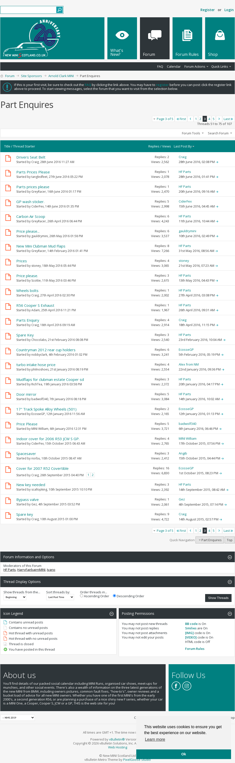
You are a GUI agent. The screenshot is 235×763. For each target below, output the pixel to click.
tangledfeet (39, 177)
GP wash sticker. (30, 201)
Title (7, 146)
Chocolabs (38, 340)
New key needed (30, 484)
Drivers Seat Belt (30, 157)
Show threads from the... (21, 592)
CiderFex (37, 206)
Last (229, 119)
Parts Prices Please (33, 171)
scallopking (39, 489)
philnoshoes (40, 369)
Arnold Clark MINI (61, 76)
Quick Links (219, 66)
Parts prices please (32, 186)
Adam (35, 310)
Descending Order (128, 596)
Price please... (27, 231)
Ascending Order (94, 596)
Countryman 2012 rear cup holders (46, 349)
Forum (10, 76)
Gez (34, 504)
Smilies (190, 628)
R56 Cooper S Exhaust (35, 305)
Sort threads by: (58, 592)
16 (167, 468)
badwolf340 (39, 399)
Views (166, 146)
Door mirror (26, 394)
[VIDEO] (191, 637)
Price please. (27, 275)
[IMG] (189, 633)
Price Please (27, 423)
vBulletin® (117, 739)
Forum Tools (191, 133)
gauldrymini (39, 236)
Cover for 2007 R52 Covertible (42, 468)
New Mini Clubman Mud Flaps (40, 246)
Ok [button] (183, 754)
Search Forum (218, 133)
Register (207, 9)
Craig (35, 162)
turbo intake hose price (36, 364)
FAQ (160, 66)
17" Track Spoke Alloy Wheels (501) (46, 409)
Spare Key (25, 334)
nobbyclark (39, 354)
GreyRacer (38, 191)
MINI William (39, 429)
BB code (191, 623)
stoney (36, 266)
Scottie (36, 280)
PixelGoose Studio (137, 759)
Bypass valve (27, 499)
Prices (21, 260)
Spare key (24, 514)
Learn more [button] (155, 739)
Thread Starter (24, 146)
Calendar (174, 66)
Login (229, 9)
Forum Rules (194, 648)
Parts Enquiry (27, 320)
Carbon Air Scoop (30, 216)
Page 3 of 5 (165, 119)
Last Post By (184, 146)
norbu (35, 458)
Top (230, 540)
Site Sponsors (31, 76)
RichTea (36, 384)
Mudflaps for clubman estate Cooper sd (50, 379)
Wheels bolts (27, 290)
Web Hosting (117, 747)
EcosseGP (38, 414)
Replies (153, 146)
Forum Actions (194, 66)
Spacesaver (26, 453)
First (181, 119)
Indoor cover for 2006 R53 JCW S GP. (47, 438)
